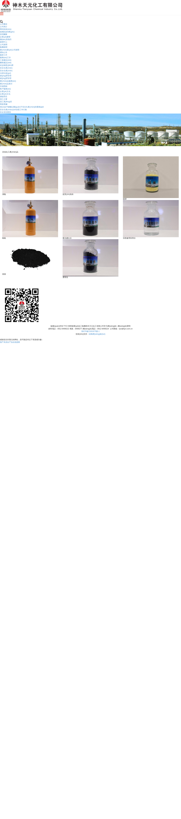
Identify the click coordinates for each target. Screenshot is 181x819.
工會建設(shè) (5, 60)
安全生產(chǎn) (6, 68)
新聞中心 (3, 42)
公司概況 (3, 24)
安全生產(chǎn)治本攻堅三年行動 (13, 110)
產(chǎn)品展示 (6, 84)
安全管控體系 (5, 112)
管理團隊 (3, 34)
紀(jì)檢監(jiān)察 (6, 65)
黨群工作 (3, 55)
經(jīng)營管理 (5, 76)
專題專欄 (3, 104)
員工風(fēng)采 (6, 102)
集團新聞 (3, 47)
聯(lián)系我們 (5, 39)
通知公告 (3, 52)
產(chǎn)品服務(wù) (8, 81)
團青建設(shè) (5, 63)
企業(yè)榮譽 (5, 37)
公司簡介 (3, 27)
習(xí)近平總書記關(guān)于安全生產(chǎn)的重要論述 (22, 107)
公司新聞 (3, 45)
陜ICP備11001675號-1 (90, 331)
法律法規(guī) (5, 73)
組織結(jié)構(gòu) (7, 32)
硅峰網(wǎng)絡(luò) (97, 334)
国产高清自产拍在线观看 (10, 342)
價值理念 (3, 96)
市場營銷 (3, 86)
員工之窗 (3, 99)
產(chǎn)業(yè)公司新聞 (9, 50)
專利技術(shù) (5, 29)
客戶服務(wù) (5, 89)
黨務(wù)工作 (5, 57)
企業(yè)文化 (5, 91)
